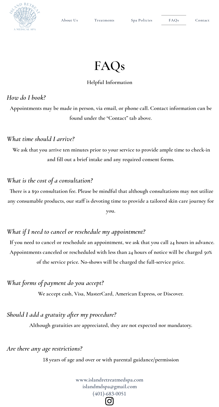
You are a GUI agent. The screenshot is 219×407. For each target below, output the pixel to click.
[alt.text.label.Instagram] (109, 401)
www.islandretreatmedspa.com (109, 379)
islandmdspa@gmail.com (109, 386)
